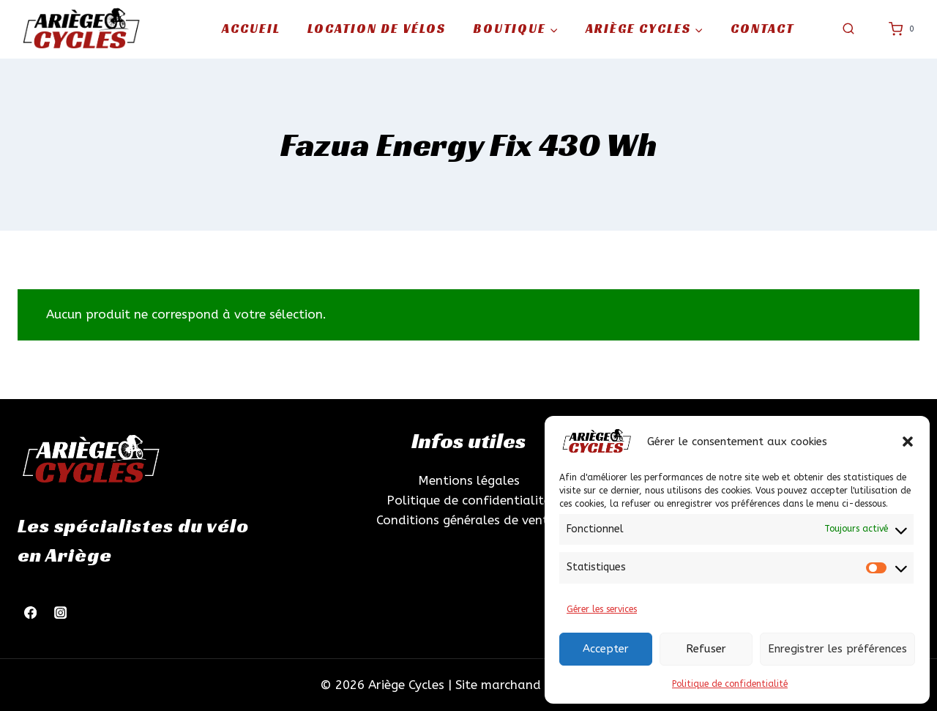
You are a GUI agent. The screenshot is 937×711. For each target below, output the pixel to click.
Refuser (706, 648)
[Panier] (904, 29)
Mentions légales (469, 480)
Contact (762, 29)
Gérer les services (602, 609)
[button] (907, 441)
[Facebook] (30, 612)
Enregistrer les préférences (837, 648)
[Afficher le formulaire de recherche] (848, 29)
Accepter (606, 648)
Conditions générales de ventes (468, 520)
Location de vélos (376, 29)
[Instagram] (60, 612)
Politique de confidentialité (730, 684)
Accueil (251, 29)
